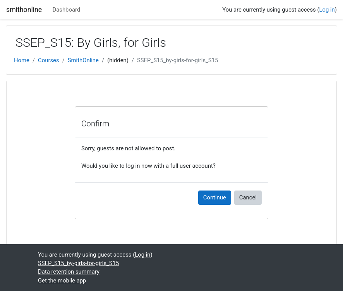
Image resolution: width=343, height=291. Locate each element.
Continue (214, 197)
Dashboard (66, 9)
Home (21, 60)
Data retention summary (68, 271)
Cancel (248, 197)
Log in (327, 9)
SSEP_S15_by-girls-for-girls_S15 (177, 60)
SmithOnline (83, 60)
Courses (48, 60)
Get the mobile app (62, 280)
